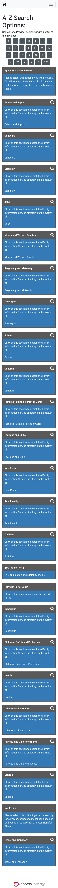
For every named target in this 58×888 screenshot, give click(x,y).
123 (46, 62)
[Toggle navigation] (51, 4)
